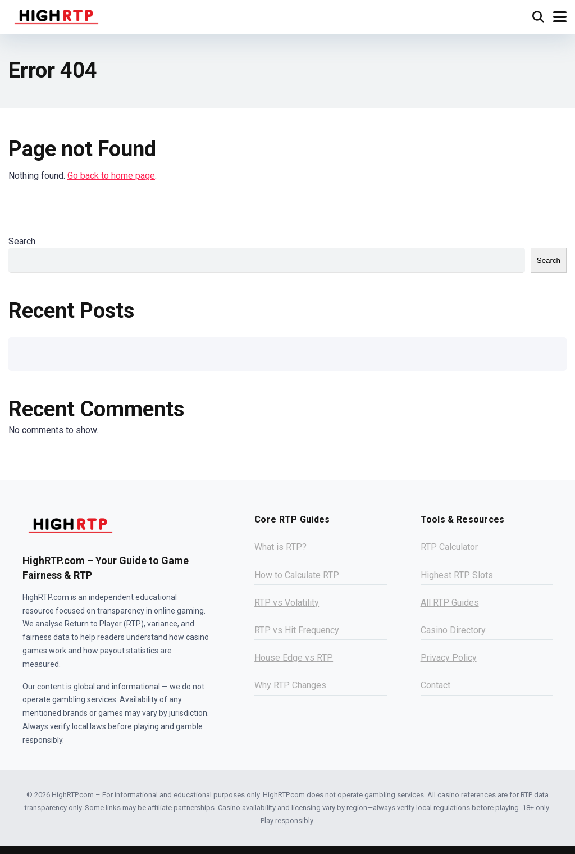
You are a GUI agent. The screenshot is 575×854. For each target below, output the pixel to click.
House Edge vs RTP (293, 657)
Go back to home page (111, 175)
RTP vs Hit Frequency (296, 630)
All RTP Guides (450, 602)
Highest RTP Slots (457, 575)
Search (21, 241)
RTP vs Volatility (286, 602)
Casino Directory (453, 630)
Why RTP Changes (290, 685)
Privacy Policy (449, 657)
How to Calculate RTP (296, 575)
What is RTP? (280, 547)
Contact (435, 685)
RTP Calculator (449, 547)
